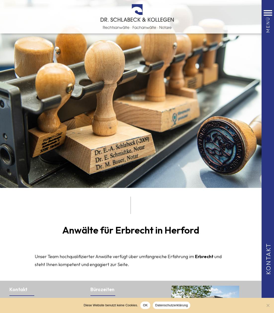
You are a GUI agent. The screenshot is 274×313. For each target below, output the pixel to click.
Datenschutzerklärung (171, 305)
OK (145, 305)
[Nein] (267, 305)
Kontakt (268, 258)
